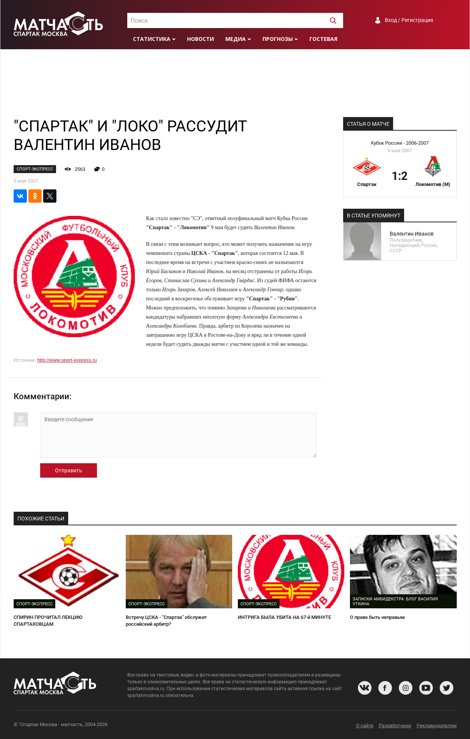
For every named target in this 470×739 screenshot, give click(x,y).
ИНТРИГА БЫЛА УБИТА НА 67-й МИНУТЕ (284, 617)
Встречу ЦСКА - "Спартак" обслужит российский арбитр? (166, 620)
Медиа (235, 38)
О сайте (364, 725)
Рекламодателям (437, 725)
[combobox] (235, 20)
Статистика (151, 38)
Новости (200, 38)
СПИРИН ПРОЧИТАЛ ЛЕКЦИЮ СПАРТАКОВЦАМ (48, 620)
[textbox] (235, 20)
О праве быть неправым (377, 617)
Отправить (68, 470)
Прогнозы (277, 38)
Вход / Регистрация (409, 20)
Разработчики (395, 725)
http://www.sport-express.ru (67, 360)
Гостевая (323, 38)
